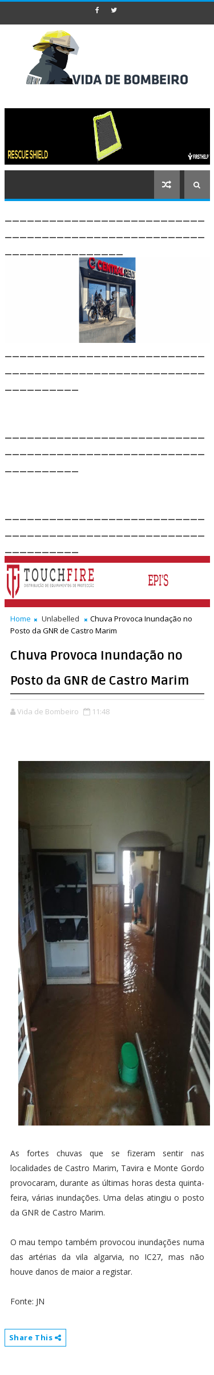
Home (20, 618)
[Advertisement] (109, 407)
